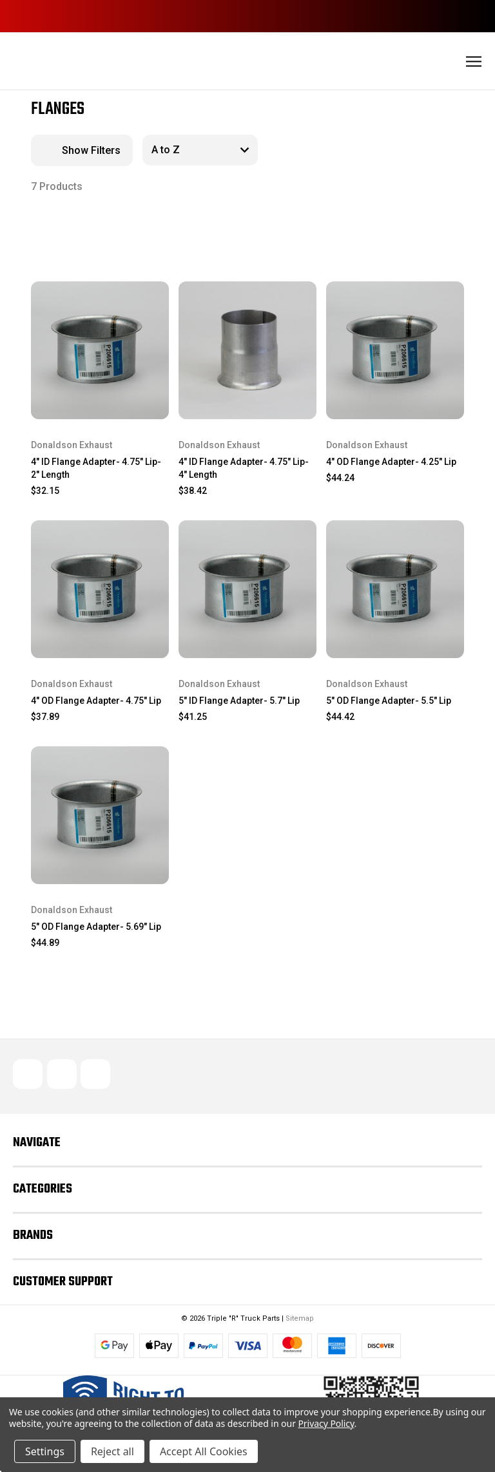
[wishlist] (138, 293)
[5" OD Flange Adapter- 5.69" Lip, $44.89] (100, 815)
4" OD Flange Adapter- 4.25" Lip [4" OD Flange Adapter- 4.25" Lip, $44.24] (391, 462)
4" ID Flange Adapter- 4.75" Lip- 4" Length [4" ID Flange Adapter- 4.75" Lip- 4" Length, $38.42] (244, 468)
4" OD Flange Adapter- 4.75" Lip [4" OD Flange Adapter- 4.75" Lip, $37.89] (96, 700)
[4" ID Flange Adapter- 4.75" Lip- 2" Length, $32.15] (100, 350)
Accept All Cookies (204, 1451)
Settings (44, 1451)
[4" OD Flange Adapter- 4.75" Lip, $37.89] (100, 589)
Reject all (112, 1451)
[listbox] (200, 150)
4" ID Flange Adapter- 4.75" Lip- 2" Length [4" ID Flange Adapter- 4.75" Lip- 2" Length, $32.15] (96, 468)
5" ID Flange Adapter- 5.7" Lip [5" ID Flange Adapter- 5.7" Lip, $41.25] (239, 700)
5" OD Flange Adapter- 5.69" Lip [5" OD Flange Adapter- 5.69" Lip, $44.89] (96, 926)
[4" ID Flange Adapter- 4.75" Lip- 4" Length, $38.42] (247, 350)
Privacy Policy (326, 1423)
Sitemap (300, 1318)
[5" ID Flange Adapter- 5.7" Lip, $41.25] (247, 589)
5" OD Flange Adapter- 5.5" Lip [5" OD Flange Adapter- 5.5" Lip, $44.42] (388, 700)
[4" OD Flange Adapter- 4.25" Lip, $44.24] (395, 350)
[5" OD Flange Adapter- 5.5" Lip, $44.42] (395, 589)
